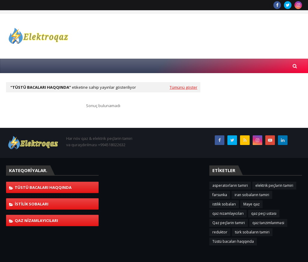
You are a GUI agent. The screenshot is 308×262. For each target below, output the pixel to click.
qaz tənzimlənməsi (268, 222)
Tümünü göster (183, 87)
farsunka (219, 194)
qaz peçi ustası (263, 213)
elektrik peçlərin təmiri (274, 185)
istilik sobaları (31, 204)
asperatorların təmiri (230, 185)
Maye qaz (251, 204)
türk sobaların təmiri (252, 232)
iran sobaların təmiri (252, 194)
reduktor (219, 232)
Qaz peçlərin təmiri (228, 222)
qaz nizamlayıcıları (36, 220)
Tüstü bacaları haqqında (43, 187)
